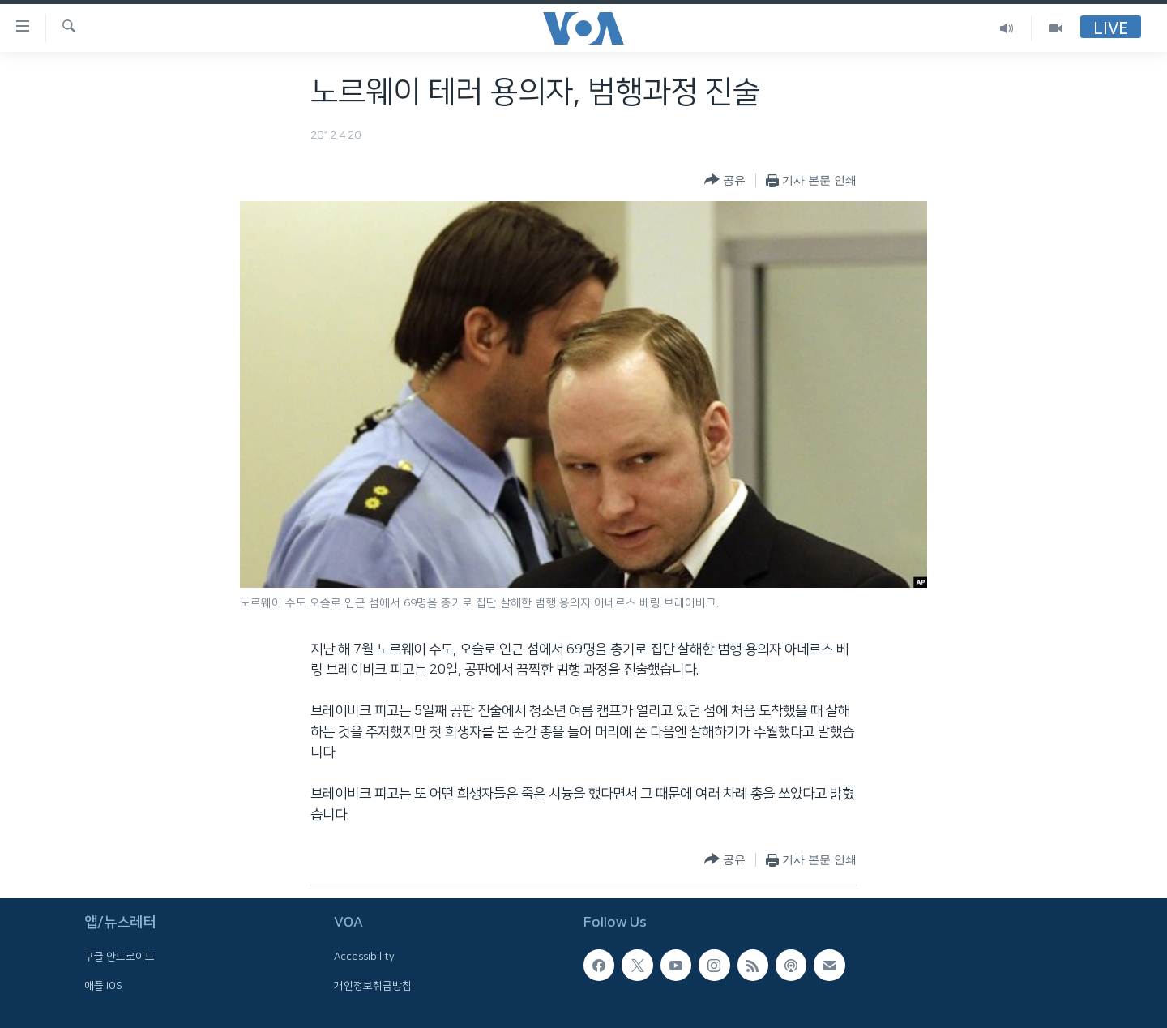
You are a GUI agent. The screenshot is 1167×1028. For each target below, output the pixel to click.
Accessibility (364, 956)
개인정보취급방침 (373, 985)
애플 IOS (103, 985)
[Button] (725, 180)
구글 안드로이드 (119, 956)
